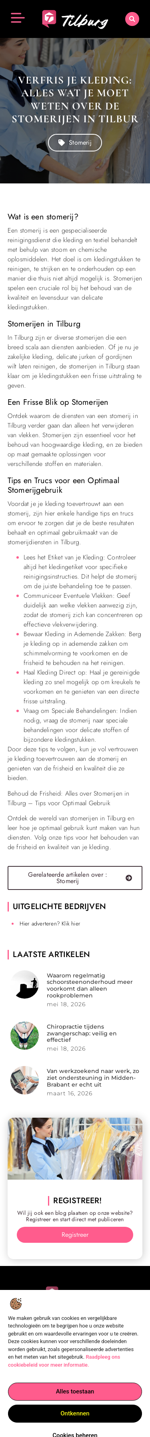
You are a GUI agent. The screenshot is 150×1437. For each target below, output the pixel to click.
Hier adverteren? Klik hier (50, 923)
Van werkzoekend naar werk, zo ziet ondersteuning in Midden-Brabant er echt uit (93, 1077)
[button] (132, 19)
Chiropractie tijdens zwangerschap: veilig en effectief (82, 1033)
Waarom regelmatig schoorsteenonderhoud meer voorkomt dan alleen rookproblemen (90, 985)
